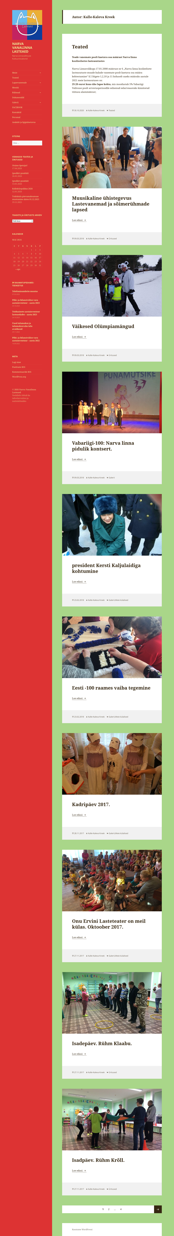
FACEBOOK (17, 107)
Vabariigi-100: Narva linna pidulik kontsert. (103, 446)
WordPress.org (19, 376)
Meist (14, 72)
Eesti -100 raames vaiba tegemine (111, 687)
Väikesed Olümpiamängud (103, 326)
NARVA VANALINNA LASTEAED (22, 47)
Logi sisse (16, 362)
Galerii (15, 102)
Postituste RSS (18, 367)
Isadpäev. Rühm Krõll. (98, 1160)
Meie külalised (121, 600)
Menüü (15, 87)
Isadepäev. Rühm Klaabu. (102, 1043)
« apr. (18, 269)
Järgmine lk (158, 1209)
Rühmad (16, 92)
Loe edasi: (79, 220)
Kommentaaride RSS (21, 372)
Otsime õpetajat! (19, 165)
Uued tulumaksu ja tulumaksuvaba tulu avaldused (22, 326)
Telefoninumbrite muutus (25, 291)
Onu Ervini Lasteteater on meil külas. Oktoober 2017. (109, 924)
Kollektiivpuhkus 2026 (22, 188)
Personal (16, 117)
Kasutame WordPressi (82, 1229)
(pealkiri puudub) (20, 173)
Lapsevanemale (19, 82)
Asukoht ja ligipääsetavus (24, 122)
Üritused (113, 238)
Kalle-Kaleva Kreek (96, 110)
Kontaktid (16, 112)
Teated (15, 77)
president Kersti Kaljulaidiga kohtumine (106, 568)
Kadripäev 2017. (91, 804)
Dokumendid (18, 97)
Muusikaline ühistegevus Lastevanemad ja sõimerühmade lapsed (110, 204)
